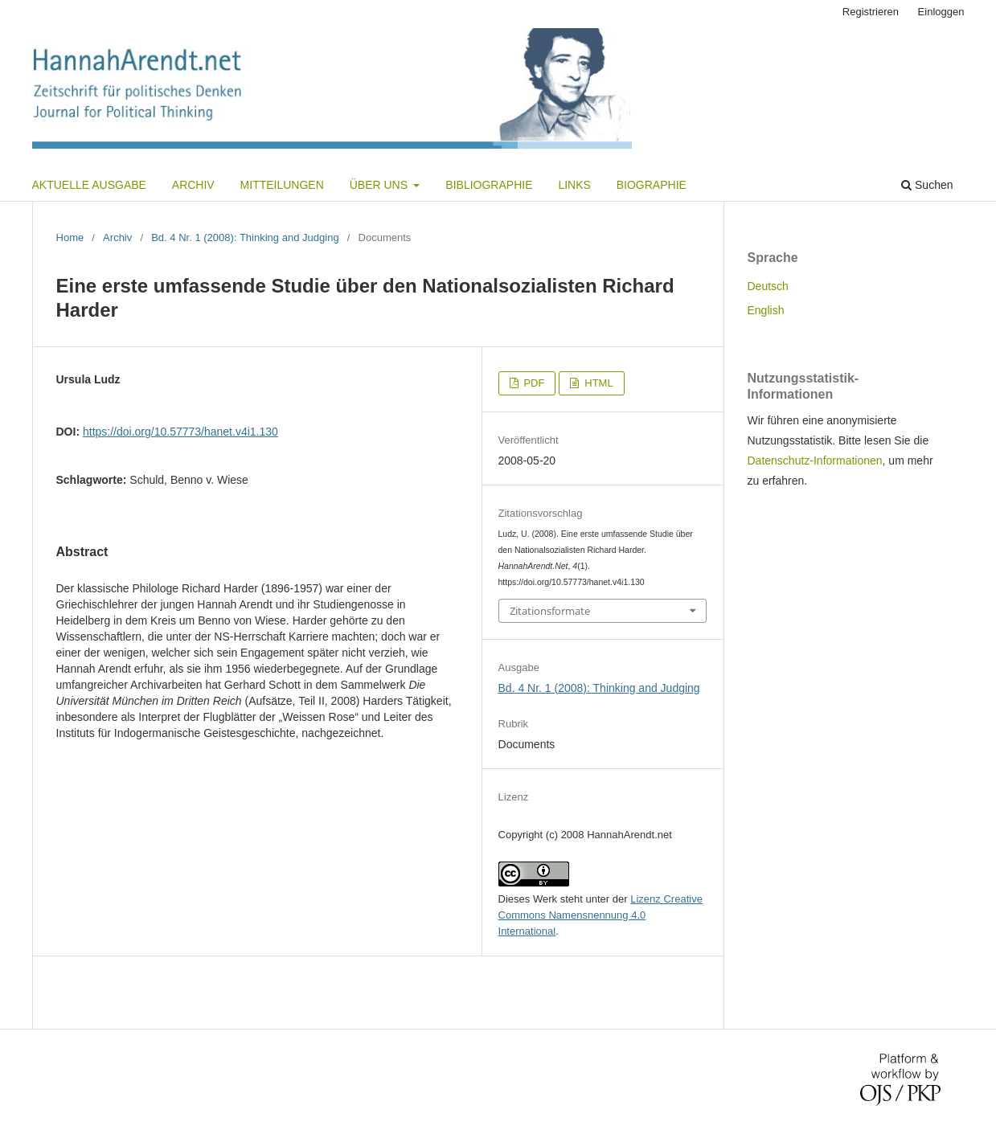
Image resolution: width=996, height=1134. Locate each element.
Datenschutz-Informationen (815, 460)
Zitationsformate (550, 611)
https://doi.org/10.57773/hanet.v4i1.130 (180, 431)
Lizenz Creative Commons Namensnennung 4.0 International (600, 915)
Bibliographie (488, 184)
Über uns (380, 184)
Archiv (193, 184)
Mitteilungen (282, 184)
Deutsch (768, 286)
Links (574, 184)
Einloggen (941, 12)
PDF (533, 383)
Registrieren (870, 12)
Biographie (652, 184)
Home (70, 237)
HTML (597, 383)
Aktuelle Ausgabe (89, 184)
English (766, 310)
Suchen (927, 184)
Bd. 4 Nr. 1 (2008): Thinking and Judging (244, 237)
